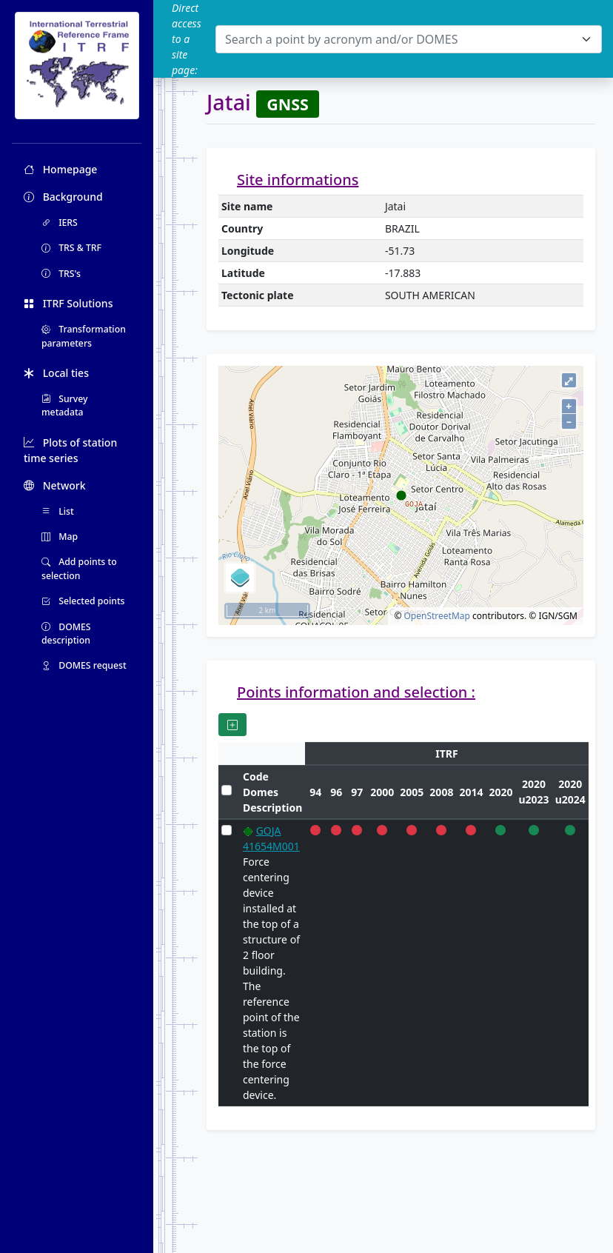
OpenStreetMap (436, 615)
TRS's (61, 273)
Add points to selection (79, 568)
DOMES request (84, 665)
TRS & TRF (71, 247)
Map (59, 536)
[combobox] (408, 39)
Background (63, 197)
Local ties (56, 373)
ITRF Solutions (68, 303)
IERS (59, 222)
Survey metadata (64, 405)
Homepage (60, 169)
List (57, 511)
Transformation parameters (83, 336)
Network (55, 485)
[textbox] (400, 39)
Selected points (83, 601)
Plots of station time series (70, 450)
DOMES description (66, 633)
